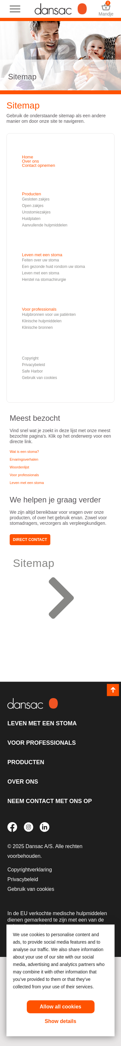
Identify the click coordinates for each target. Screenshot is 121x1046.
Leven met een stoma (42, 254)
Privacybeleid (33, 364)
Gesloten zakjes (35, 199)
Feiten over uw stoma (40, 260)
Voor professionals (39, 309)
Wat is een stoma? (24, 452)
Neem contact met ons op (49, 801)
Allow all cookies (60, 1006)
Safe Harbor (32, 371)
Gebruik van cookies (39, 377)
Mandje (106, 9)
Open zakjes (33, 205)
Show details (60, 1021)
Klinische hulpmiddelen (42, 321)
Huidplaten (31, 218)
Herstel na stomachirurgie (44, 279)
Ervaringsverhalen (24, 459)
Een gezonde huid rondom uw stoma (53, 266)
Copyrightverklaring (29, 869)
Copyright (30, 358)
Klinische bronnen (37, 327)
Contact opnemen (38, 165)
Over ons (30, 161)
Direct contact (30, 539)
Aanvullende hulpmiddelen (44, 225)
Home (27, 157)
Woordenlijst (19, 467)
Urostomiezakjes (36, 212)
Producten (31, 193)
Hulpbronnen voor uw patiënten (49, 314)
